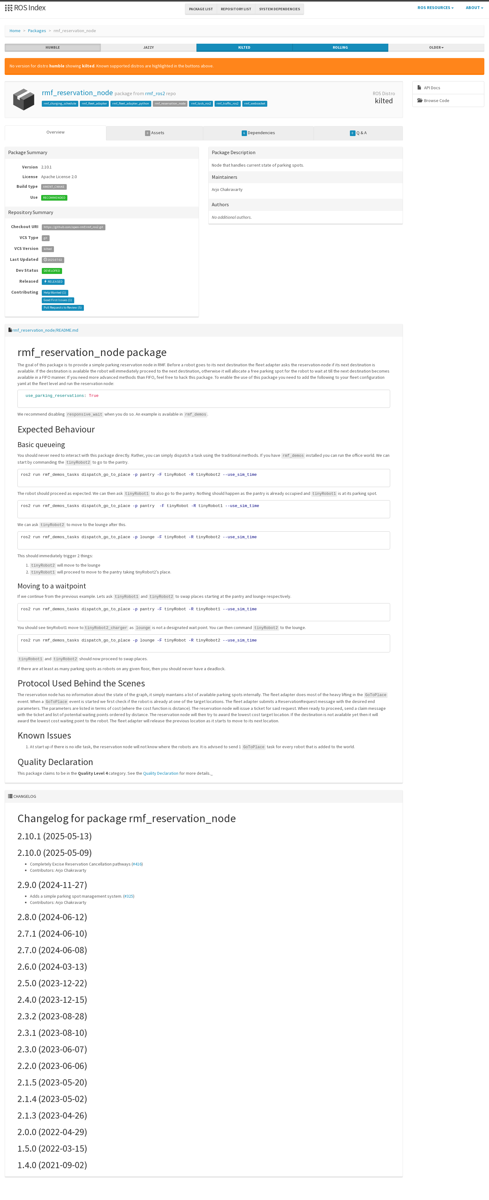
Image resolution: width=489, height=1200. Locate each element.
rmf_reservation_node (77, 92)
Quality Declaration (160, 773)
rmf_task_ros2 (201, 103)
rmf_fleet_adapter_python (130, 103)
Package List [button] (201, 9)
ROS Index (25, 7)
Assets (155, 133)
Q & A (358, 133)
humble (53, 47)
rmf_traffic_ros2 (227, 103)
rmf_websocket (254, 103)
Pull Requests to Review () (63, 307)
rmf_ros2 (155, 93)
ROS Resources (436, 7)
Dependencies (258, 133)
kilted (244, 47)
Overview (55, 132)
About (474, 7)
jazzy (148, 47)
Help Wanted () (55, 292)
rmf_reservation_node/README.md (45, 330)
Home (15, 30)
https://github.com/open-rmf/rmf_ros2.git (73, 227)
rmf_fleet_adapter (94, 103)
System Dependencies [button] (279, 9)
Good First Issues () (58, 300)
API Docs (428, 87)
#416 (137, 864)
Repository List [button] (236, 9)
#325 (128, 896)
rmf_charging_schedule (60, 103)
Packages (37, 30)
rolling (340, 47)
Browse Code (433, 100)
